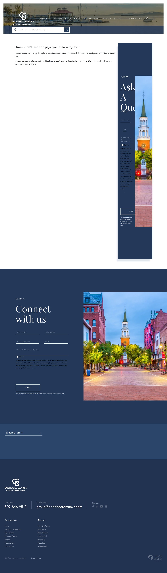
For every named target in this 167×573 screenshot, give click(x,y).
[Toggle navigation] (153, 18)
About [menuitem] (106, 18)
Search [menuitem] (43, 18)
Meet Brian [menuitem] (42, 529)
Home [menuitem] (7, 526)
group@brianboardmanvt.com (59, 506)
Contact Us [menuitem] (9, 546)
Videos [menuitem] (7, 539)
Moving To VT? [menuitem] (77, 18)
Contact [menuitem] (118, 18)
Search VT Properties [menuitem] (13, 529)
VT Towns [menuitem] (93, 18)
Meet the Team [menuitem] (44, 526)
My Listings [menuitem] (9, 533)
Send (132, 211)
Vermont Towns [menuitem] (11, 536)
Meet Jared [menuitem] (42, 536)
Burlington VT (14, 433)
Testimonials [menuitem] (42, 546)
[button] (66, 29)
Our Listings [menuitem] (58, 18)
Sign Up (131, 18)
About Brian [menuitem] (9, 543)
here (51, 61)
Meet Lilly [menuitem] (41, 539)
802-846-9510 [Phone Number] (16, 506)
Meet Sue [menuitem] (41, 543)
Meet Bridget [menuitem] (43, 533)
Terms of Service (127, 223)
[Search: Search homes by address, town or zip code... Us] (41, 30)
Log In (139, 18)
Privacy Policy (128, 221)
